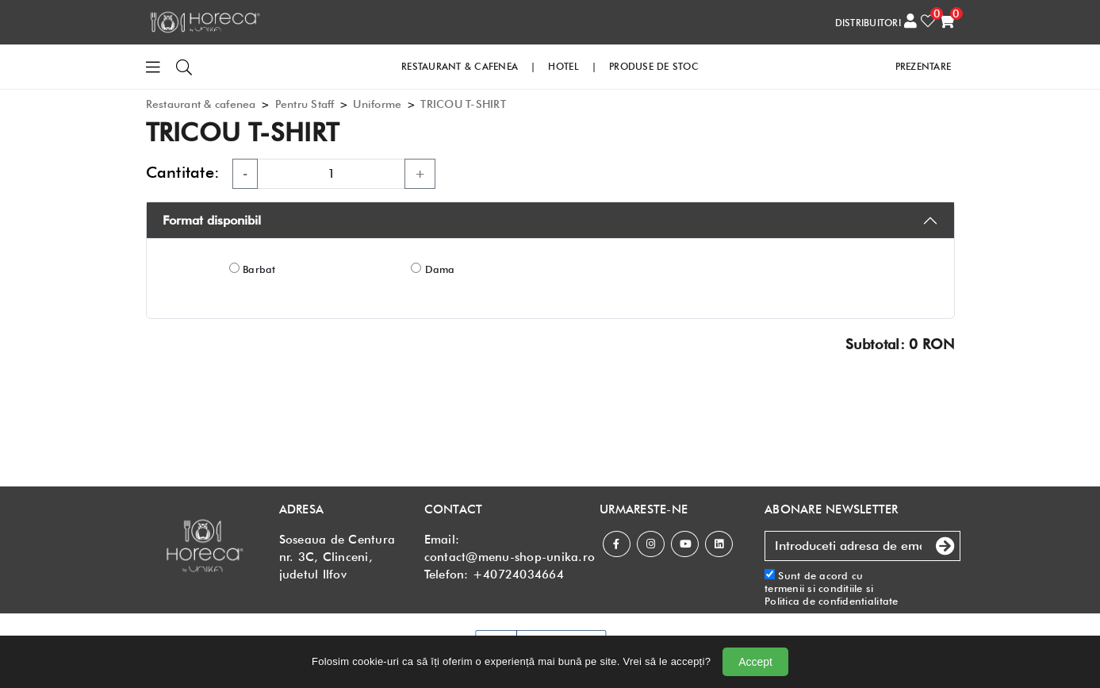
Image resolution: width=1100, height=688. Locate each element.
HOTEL (563, 66)
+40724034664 (518, 574)
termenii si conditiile (814, 588)
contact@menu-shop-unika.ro (510, 557)
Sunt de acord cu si (832, 588)
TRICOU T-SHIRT (463, 104)
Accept (755, 661)
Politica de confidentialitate (832, 600)
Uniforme (377, 104)
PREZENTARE (923, 66)
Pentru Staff (305, 104)
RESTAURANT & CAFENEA (459, 66)
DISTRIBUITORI (868, 23)
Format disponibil (212, 220)
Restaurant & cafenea (201, 104)
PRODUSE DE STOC (654, 66)
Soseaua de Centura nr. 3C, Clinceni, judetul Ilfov (337, 557)
